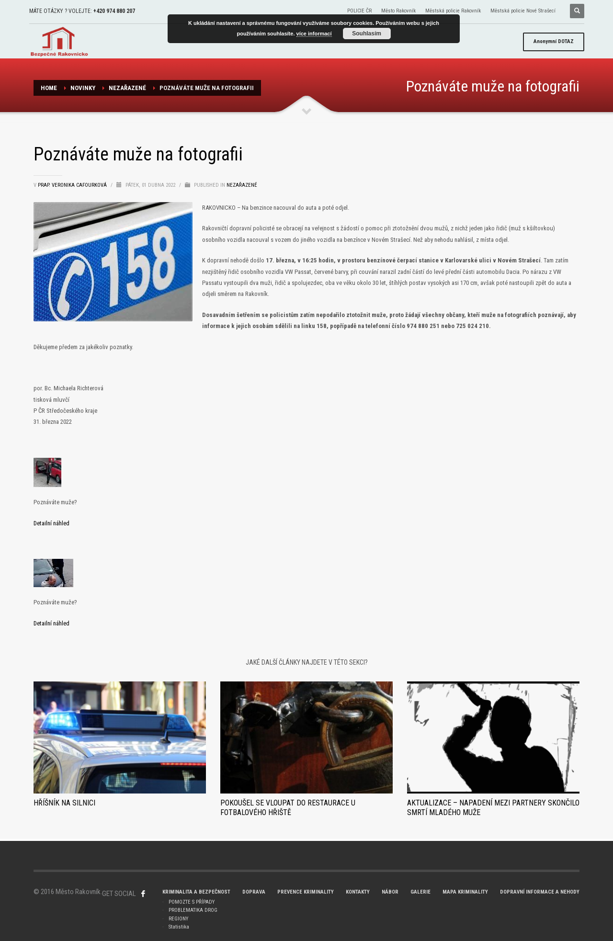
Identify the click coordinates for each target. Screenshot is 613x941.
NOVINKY (82, 87)
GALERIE (420, 892)
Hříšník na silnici (64, 802)
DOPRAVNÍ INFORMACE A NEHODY (539, 892)
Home (49, 87)
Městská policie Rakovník (453, 11)
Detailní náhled (51, 523)
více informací (314, 33)
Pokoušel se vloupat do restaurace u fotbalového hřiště (287, 807)
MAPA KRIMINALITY (465, 892)
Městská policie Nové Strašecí (523, 11)
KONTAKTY (358, 892)
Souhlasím (366, 33)
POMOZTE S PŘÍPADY (192, 902)
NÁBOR (390, 892)
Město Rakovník (398, 11)
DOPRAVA (253, 892)
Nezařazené (127, 87)
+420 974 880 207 (114, 11)
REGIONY (178, 919)
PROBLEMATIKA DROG (193, 910)
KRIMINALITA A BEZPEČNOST (196, 892)
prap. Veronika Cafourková (73, 185)
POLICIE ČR (359, 11)
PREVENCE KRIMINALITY (305, 892)
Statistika (179, 927)
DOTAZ (554, 41)
